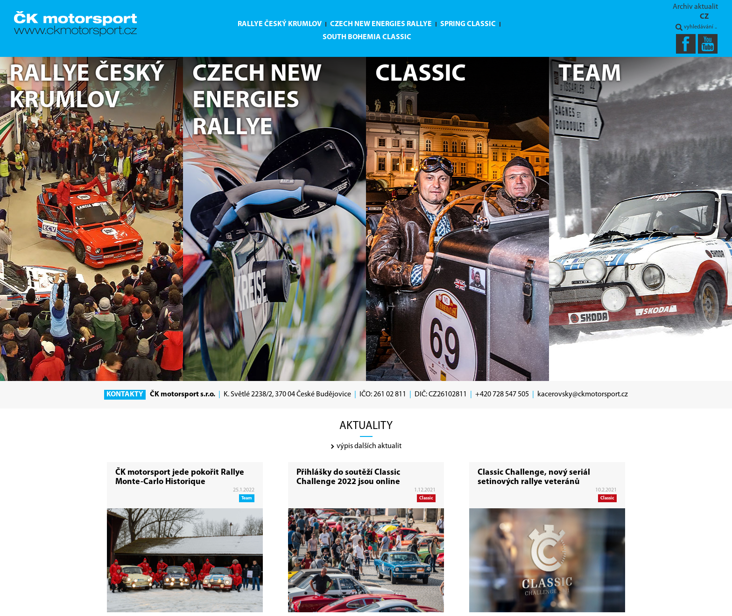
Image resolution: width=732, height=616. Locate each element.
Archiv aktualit (695, 7)
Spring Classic (468, 24)
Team (246, 498)
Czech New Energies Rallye (381, 24)
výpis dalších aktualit (366, 446)
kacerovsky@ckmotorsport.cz (582, 394)
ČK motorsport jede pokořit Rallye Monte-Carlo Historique (179, 477)
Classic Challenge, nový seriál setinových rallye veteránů (534, 477)
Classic (426, 498)
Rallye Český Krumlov (280, 24)
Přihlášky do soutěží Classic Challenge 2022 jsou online (348, 477)
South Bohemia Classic (367, 37)
